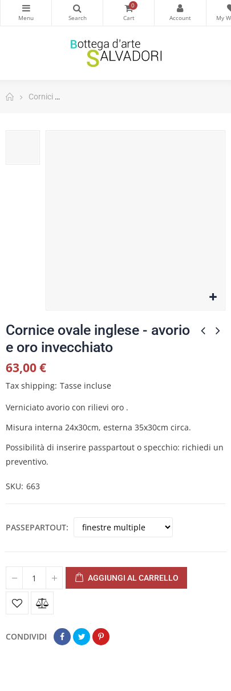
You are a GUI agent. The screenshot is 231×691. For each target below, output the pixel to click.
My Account (180, 8)
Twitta (81, 636)
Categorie (26, 8)
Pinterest (101, 636)
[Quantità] (34, 577)
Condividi (62, 636)
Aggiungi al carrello (126, 578)
